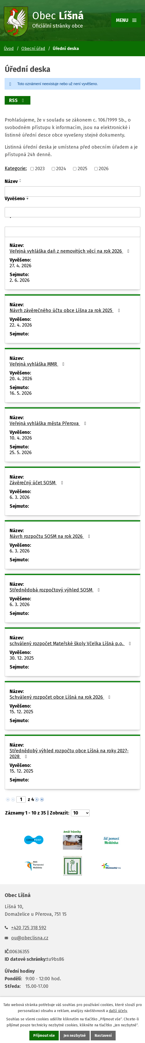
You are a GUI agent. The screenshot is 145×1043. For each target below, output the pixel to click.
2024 (61, 168)
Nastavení (103, 1035)
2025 (82, 168)
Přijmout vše (44, 1035)
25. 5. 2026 (21, 452)
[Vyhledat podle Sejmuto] (72, 232)
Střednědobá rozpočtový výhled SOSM (56, 590)
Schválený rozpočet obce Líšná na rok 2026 (61, 697)
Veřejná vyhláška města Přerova (49, 423)
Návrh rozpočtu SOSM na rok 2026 (51, 536)
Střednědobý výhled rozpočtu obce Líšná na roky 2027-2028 (69, 753)
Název (11, 181)
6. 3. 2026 (20, 497)
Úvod (9, 48)
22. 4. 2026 (21, 325)
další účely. (118, 1011)
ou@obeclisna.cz (29, 938)
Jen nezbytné (75, 1035)
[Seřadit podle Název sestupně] (20, 182)
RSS (17, 100)
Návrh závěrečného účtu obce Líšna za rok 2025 (66, 310)
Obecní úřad (33, 48)
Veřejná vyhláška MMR (38, 364)
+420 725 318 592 (28, 928)
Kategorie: (16, 168)
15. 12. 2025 (21, 712)
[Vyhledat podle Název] (72, 191)
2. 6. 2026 (20, 280)
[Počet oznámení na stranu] (80, 813)
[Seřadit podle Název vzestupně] (20, 180)
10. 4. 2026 (21, 438)
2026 (104, 168)
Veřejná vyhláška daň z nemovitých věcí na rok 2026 (70, 251)
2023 (40, 168)
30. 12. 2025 (22, 658)
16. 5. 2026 (21, 393)
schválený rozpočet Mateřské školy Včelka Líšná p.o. (71, 643)
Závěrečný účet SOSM (37, 483)
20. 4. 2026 (21, 378)
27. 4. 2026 (20, 266)
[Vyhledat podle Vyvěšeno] (72, 212)
